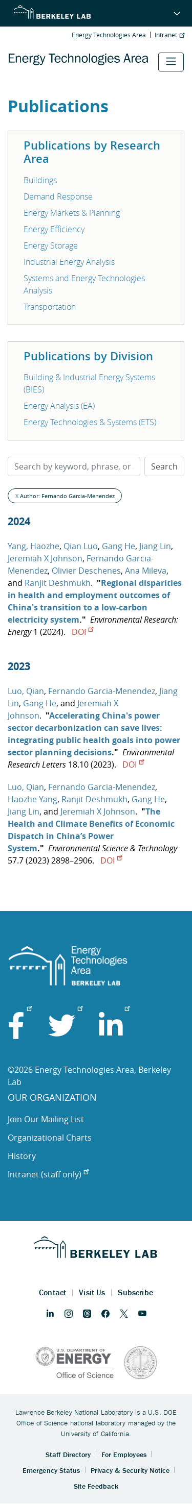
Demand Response (58, 196)
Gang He (118, 546)
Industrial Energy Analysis (69, 261)
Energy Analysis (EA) (59, 405)
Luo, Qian (26, 691)
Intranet (169, 35)
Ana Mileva (145, 570)
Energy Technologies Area (109, 35)
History (22, 1156)
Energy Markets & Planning (72, 212)
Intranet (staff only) (48, 1174)
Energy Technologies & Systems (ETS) (90, 422)
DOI (82, 631)
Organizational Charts (50, 1137)
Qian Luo (80, 546)
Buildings (40, 180)
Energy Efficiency (54, 229)
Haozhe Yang (32, 799)
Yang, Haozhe (33, 546)
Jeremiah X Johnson (45, 558)
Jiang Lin (155, 546)
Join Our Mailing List (46, 1119)
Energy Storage (51, 245)
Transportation (50, 306)
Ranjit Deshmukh (58, 582)
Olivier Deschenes (86, 570)
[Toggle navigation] (171, 62)
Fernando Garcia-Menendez (101, 691)
